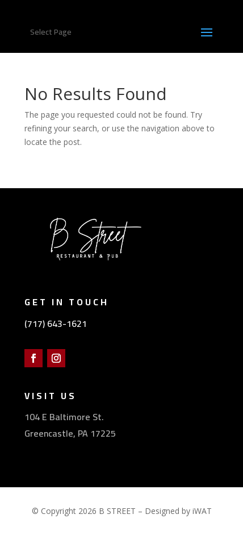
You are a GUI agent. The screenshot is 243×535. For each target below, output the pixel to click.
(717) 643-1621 (55, 323)
